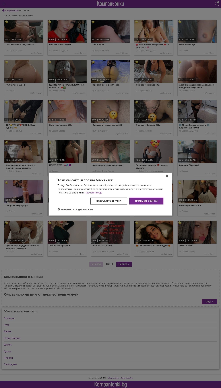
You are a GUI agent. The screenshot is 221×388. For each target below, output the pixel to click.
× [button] (167, 176)
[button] (75, 209)
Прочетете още (93, 192)
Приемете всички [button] (146, 200)
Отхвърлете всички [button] (108, 200)
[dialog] (110, 193)
